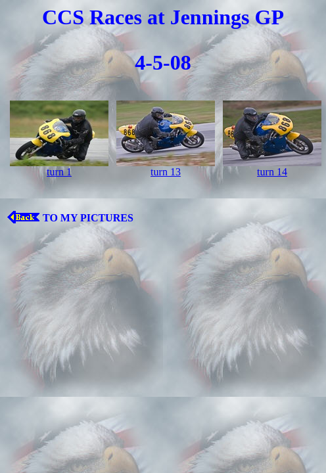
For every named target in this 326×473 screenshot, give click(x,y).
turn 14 (272, 171)
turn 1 (59, 171)
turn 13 (166, 171)
